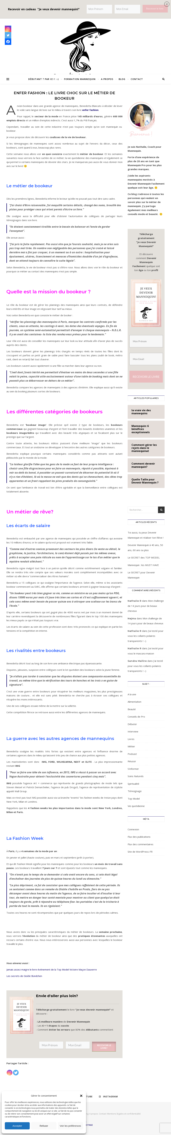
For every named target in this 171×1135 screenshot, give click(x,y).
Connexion (133, 829)
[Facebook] (8, 41)
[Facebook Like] (19, 1071)
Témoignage (135, 791)
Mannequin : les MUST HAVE (143, 565)
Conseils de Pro (136, 716)
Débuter (132, 724)
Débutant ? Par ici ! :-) (43, 79)
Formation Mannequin (80, 79)
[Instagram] (9, 1070)
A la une (132, 694)
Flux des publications (139, 836)
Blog (122, 79)
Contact (137, 79)
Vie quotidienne (136, 806)
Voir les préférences (70, 1125)
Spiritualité (133, 783)
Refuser (44, 1125)
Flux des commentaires (140, 844)
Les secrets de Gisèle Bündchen (24, 976)
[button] (81, 1095)
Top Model (134, 798)
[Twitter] (16, 1070)
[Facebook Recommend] (20, 1071)
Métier (131, 746)
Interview (133, 731)
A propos (107, 79)
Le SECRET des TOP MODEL (144, 557)
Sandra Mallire (137, 661)
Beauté (132, 709)
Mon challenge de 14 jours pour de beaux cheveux (146, 605)
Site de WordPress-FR (140, 851)
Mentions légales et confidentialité (124, 1113)
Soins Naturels (136, 776)
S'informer (133, 768)
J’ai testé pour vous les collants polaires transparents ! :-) (145, 636)
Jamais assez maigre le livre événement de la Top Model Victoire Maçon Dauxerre (51, 969)
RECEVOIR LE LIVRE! (104, 1046)
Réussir (132, 761)
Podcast (132, 753)
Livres (131, 739)
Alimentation (134, 701)
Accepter (17, 1125)
